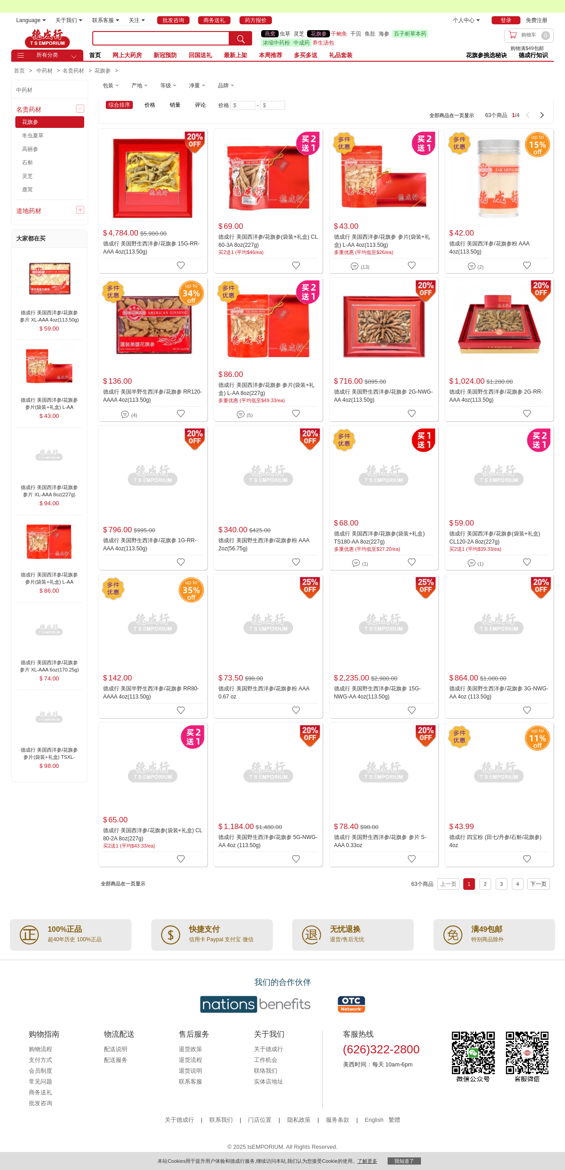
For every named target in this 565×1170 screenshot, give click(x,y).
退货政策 (190, 1049)
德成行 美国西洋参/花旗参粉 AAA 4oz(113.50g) (489, 247)
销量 (175, 105)
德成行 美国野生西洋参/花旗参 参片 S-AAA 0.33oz (380, 841)
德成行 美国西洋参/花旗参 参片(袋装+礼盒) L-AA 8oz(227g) (266, 389)
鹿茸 (27, 189)
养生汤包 (323, 43)
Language (31, 20)
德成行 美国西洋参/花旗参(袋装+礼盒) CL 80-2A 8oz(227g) (152, 834)
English (375, 1120)
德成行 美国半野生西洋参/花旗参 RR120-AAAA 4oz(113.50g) (152, 396)
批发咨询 (40, 1103)
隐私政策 (299, 1120)
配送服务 (115, 1060)
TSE (47, 38)
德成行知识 (533, 55)
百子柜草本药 (410, 34)
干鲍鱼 (339, 34)
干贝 (355, 34)
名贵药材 (28, 109)
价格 (150, 105)
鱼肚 (370, 34)
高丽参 (30, 149)
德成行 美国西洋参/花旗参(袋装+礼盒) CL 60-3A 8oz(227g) (267, 241)
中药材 (24, 90)
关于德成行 (268, 1049)
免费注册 (536, 20)
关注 (137, 20)
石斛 (27, 162)
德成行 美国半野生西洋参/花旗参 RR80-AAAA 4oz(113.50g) (151, 692)
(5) (244, 413)
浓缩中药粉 (276, 43)
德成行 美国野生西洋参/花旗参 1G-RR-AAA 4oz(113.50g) (150, 544)
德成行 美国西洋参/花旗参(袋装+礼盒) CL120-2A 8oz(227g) (494, 538)
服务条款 (337, 1120)
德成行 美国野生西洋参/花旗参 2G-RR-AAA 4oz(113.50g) (496, 396)
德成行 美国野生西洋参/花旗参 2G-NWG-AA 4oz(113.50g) (383, 396)
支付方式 (40, 1060)
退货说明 (190, 1071)
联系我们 (221, 1120)
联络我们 (265, 1071)
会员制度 (40, 1071)
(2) (475, 265)
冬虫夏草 (33, 135)
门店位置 (259, 1120)
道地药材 (28, 210)
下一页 (538, 884)
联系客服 (105, 20)
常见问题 (40, 1082)
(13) (360, 265)
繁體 (394, 1120)
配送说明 (115, 1049)
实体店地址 (268, 1082)
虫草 (285, 34)
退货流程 (190, 1060)
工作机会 (265, 1060)
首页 (95, 55)
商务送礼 (40, 1092)
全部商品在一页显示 (451, 115)
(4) (129, 413)
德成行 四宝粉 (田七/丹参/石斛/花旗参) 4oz (495, 841)
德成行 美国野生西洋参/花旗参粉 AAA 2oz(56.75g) (263, 544)
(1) (360, 562)
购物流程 (40, 1049)
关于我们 (68, 20)
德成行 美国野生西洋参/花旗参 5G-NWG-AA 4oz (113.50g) (267, 841)
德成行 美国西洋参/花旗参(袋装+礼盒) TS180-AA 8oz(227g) (379, 538)
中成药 (302, 43)
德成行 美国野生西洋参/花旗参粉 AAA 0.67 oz (263, 692)
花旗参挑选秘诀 (486, 55)
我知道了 (404, 1161)
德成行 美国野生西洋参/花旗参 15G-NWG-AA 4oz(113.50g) (377, 692)
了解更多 (367, 1161)
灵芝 (299, 34)
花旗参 (319, 34)
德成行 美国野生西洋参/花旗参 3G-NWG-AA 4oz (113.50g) (498, 692)
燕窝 (270, 34)
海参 (384, 34)
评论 (200, 105)
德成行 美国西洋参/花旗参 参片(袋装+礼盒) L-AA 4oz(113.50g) (382, 241)
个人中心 (466, 20)
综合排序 (119, 105)
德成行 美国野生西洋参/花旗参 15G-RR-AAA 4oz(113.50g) (151, 247)
